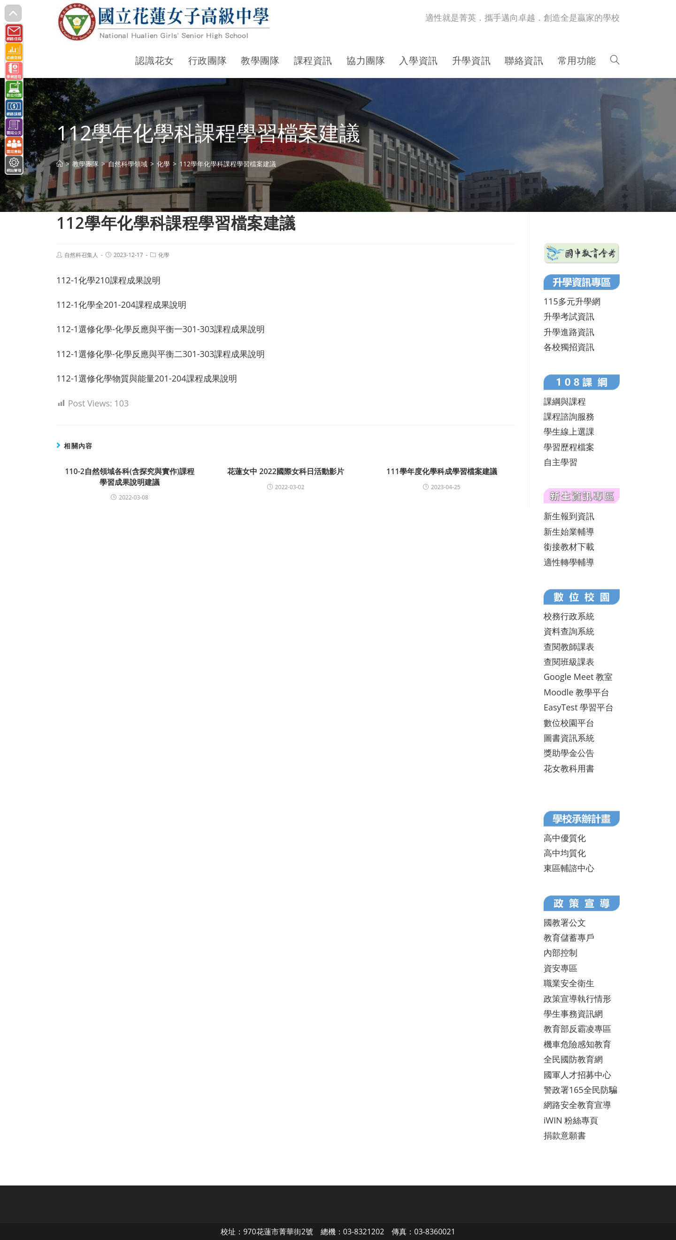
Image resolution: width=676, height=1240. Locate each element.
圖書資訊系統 (569, 737)
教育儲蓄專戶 (569, 937)
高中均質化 (565, 852)
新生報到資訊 (569, 516)
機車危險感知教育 (577, 1044)
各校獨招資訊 (569, 346)
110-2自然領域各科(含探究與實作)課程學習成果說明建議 (129, 476)
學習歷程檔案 (569, 446)
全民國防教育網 (573, 1059)
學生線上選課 (569, 431)
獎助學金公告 (569, 752)
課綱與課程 (565, 401)
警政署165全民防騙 (580, 1089)
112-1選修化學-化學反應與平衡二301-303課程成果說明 (160, 353)
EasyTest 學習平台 (579, 707)
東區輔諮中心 (569, 867)
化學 (163, 255)
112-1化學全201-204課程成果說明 (121, 304)
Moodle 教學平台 (576, 692)
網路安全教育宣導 (577, 1104)
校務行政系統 (569, 616)
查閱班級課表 (569, 661)
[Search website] (615, 60)
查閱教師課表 (569, 646)
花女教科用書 (569, 768)
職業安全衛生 (569, 983)
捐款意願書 (565, 1135)
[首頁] (59, 163)
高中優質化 (565, 837)
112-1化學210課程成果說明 (108, 280)
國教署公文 (565, 922)
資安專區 (560, 968)
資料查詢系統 (569, 631)
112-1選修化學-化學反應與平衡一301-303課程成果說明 (160, 329)
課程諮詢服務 (569, 416)
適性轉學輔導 (569, 562)
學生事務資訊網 (573, 1013)
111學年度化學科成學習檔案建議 (441, 471)
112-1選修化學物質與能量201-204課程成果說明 (146, 378)
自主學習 (560, 462)
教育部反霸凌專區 (577, 1028)
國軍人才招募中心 (577, 1074)
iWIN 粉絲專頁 (571, 1120)
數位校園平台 (569, 722)
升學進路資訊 (569, 331)
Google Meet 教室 (578, 676)
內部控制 (560, 952)
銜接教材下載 (569, 546)
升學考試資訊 (569, 316)
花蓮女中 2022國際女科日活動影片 (285, 471)
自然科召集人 (81, 255)
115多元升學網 (572, 301)
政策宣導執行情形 (577, 998)
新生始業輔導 (569, 531)
